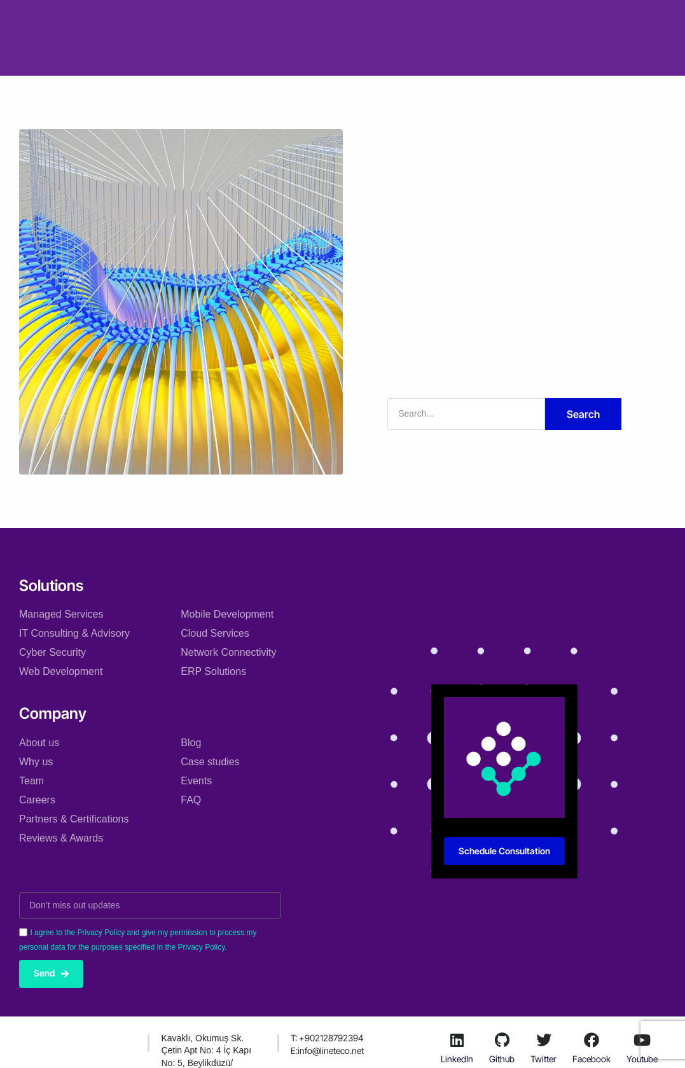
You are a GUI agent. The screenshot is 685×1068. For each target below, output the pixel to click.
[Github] (501, 1040)
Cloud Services (215, 633)
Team (31, 780)
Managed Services (61, 614)
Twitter (543, 1059)
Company (262, 18)
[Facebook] (591, 1040)
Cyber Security (52, 652)
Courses (308, 56)
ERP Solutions (213, 671)
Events (196, 780)
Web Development (60, 671)
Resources (446, 18)
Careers (37, 799)
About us (39, 742)
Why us (36, 761)
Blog (392, 18)
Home (145, 18)
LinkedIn (457, 1059)
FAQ (191, 799)
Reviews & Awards (61, 837)
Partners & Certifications (74, 818)
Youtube (642, 1059)
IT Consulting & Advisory (74, 633)
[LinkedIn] (457, 1040)
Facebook (591, 1059)
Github (502, 1059)
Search (583, 414)
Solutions (200, 18)
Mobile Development (227, 614)
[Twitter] (543, 1040)
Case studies (333, 18)
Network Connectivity (228, 652)
